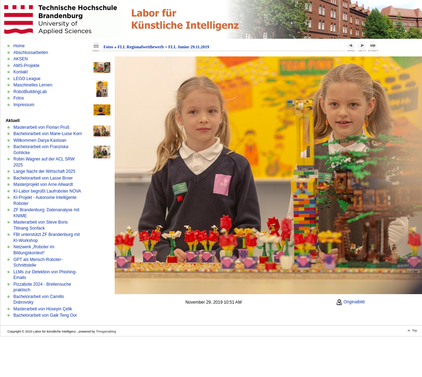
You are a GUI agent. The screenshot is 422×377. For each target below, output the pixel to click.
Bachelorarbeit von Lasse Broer (43, 178)
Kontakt (20, 71)
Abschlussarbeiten (30, 52)
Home (19, 45)
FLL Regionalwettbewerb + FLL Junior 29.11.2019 (163, 46)
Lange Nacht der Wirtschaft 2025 (44, 171)
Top (414, 330)
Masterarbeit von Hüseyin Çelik (42, 308)
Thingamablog (106, 331)
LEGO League (27, 78)
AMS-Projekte (26, 65)
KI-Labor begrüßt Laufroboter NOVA (47, 191)
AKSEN (20, 58)
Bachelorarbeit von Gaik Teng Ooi (45, 315)
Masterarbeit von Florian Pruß (41, 127)
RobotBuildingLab (30, 91)
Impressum (23, 104)
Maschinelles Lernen (32, 85)
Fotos (18, 98)
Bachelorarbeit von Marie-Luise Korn (47, 133)
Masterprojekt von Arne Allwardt (43, 184)
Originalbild (350, 301)
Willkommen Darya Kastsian (39, 140)
